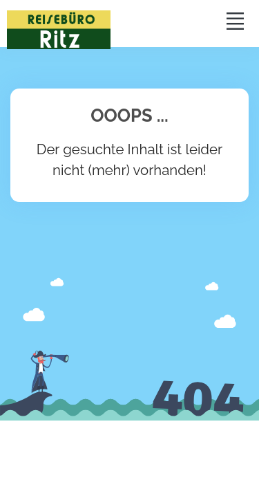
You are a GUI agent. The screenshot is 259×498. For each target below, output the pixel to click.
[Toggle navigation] (235, 21)
